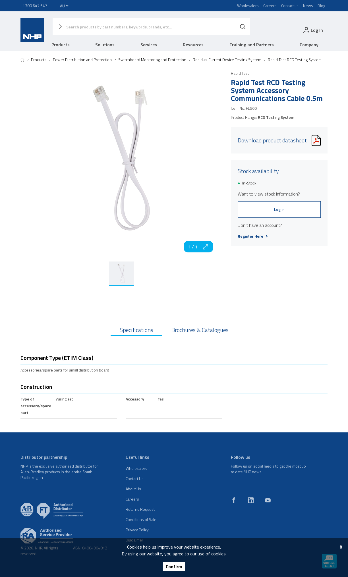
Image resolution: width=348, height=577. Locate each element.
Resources (193, 44)
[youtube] (268, 500)
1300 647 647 (35, 6)
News (308, 6)
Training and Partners (251, 44)
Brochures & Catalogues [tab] (200, 329)
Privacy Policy (137, 530)
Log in (279, 209)
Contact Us (135, 478)
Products (60, 44)
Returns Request (140, 509)
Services (148, 44)
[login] (312, 30)
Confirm (174, 566)
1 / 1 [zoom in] (198, 246)
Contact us (290, 6)
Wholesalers (248, 6)
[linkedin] (251, 500)
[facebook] (234, 500)
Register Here (253, 236)
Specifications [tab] (136, 329)
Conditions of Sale (141, 519)
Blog (321, 6)
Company (309, 44)
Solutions (105, 44)
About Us (133, 489)
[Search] (243, 27)
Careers (270, 6)
